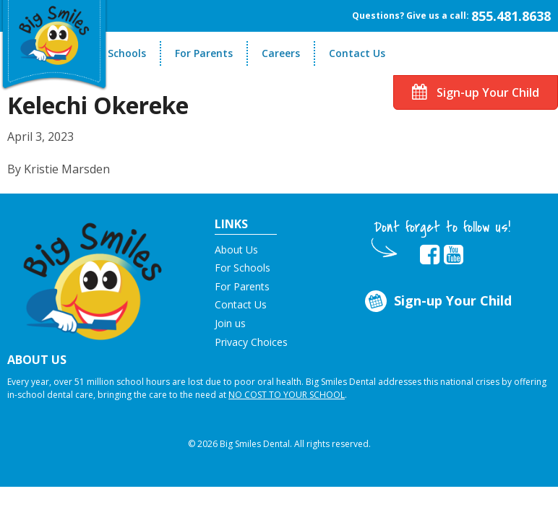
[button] (93, 277)
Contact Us (357, 53)
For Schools (117, 53)
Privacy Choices (251, 342)
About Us (236, 249)
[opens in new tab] (429, 254)
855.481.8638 (511, 16)
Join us (230, 323)
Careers (281, 53)
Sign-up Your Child (475, 92)
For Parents (204, 53)
